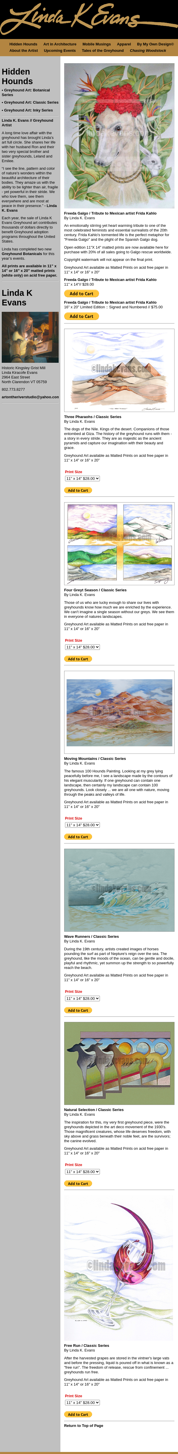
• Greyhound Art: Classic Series (30, 102)
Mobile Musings (96, 44)
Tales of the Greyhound (103, 50)
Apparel (124, 44)
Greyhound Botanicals (22, 254)
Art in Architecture (60, 44)
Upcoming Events (60, 50)
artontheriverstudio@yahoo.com (31, 397)
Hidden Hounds (23, 44)
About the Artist (24, 50)
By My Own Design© (155, 44)
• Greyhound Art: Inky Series (27, 110)
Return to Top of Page (83, 1425)
